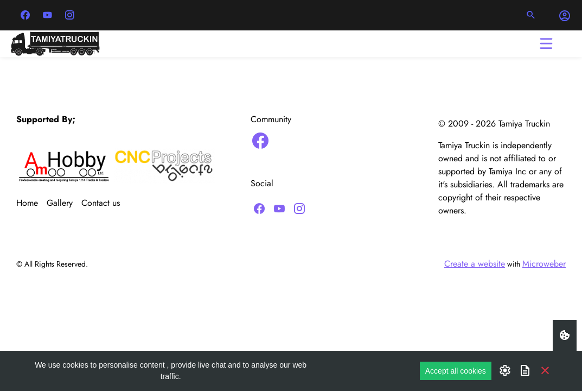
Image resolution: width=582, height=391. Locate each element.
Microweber (544, 263)
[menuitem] (31, 203)
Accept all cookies (455, 371)
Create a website (474, 263)
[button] (531, 15)
